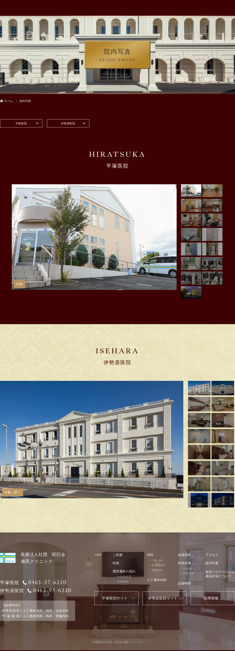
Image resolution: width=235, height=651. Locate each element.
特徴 (116, 563)
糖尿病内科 (158, 566)
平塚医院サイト (115, 599)
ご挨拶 (117, 555)
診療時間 (184, 584)
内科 (150, 555)
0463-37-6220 (47, 584)
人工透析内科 (157, 580)
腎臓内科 (157, 570)
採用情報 (211, 599)
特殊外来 (184, 563)
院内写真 (212, 563)
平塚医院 (21, 123)
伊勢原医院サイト (163, 599)
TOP (98, 555)
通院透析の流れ (124, 572)
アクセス (212, 555)
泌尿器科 (184, 555)
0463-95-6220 (52, 592)
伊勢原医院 (68, 123)
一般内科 (157, 561)
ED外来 (187, 569)
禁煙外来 (188, 574)
